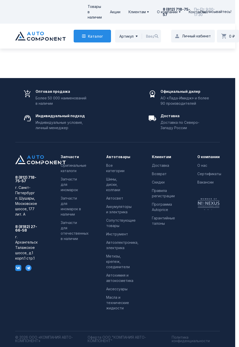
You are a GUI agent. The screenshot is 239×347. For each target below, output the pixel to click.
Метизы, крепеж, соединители (118, 261)
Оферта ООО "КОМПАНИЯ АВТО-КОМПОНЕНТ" (117, 339)
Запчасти (70, 157)
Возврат (159, 174)
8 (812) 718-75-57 (25, 179)
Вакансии (205, 182)
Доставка (160, 165)
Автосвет (114, 198)
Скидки (158, 182)
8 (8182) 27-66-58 (26, 228)
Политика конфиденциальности (191, 339)
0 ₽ (232, 36)
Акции (115, 12)
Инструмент (117, 234)
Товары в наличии (95, 11)
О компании (167, 12)
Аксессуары (117, 289)
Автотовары (117, 157)
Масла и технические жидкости (117, 302)
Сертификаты (209, 174)
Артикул (126, 36)
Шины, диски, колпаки (113, 184)
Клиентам (137, 12)
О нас (202, 165)
